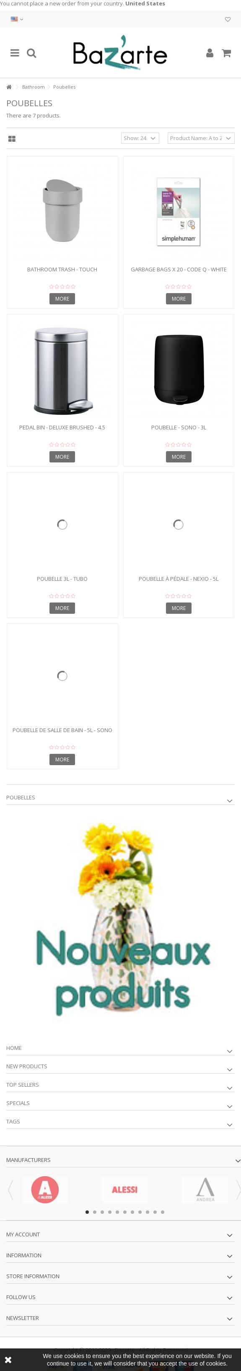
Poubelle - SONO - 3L (178, 427)
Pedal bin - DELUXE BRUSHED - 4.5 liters (62, 431)
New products (26, 1066)
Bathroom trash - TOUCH (62, 269)
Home (14, 1048)
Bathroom (33, 87)
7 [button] (132, 1212)
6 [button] (125, 1212)
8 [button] (140, 1212)
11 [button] (162, 1212)
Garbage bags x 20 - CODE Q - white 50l (179, 273)
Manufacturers (28, 1160)
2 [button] (94, 1212)
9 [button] (147, 1212)
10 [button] (155, 1212)
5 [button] (117, 1212)
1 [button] (87, 1212)
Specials (18, 1103)
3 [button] (102, 1212)
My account (23, 1234)
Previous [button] (10, 1190)
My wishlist (228, 20)
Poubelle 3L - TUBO (62, 578)
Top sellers (22, 1084)
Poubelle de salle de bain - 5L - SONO (62, 730)
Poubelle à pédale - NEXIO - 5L (178, 578)
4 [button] (109, 1212)
